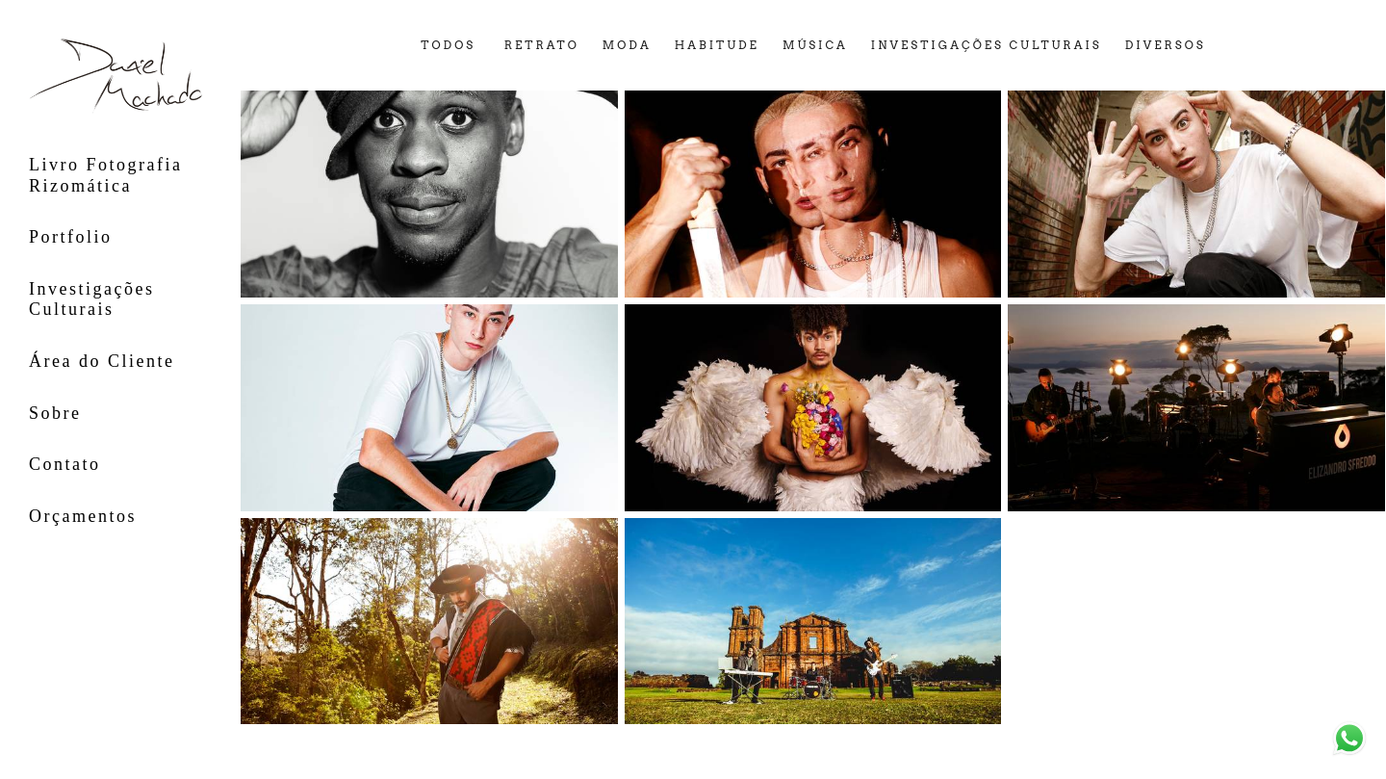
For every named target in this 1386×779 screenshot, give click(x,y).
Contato (65, 464)
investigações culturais (986, 46)
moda (627, 46)
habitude (717, 46)
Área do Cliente (101, 361)
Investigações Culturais (91, 299)
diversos (1165, 46)
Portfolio (71, 237)
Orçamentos (83, 516)
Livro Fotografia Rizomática (105, 175)
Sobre (55, 413)
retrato (541, 46)
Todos (448, 46)
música (815, 46)
